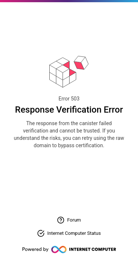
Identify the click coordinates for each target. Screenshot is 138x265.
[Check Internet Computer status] (69, 233)
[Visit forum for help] (69, 220)
